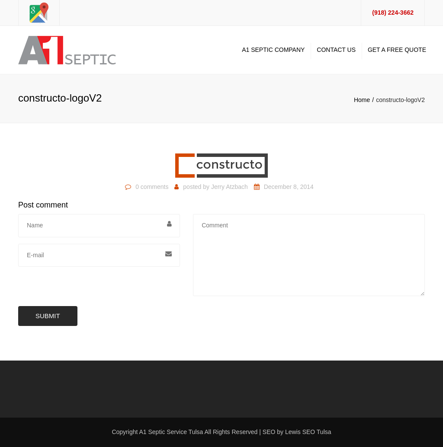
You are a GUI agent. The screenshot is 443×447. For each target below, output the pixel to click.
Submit (47, 315)
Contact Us (336, 49)
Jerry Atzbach (229, 186)
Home (362, 99)
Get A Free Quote (397, 49)
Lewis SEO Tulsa (308, 431)
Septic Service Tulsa (175, 431)
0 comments (151, 186)
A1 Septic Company (273, 49)
